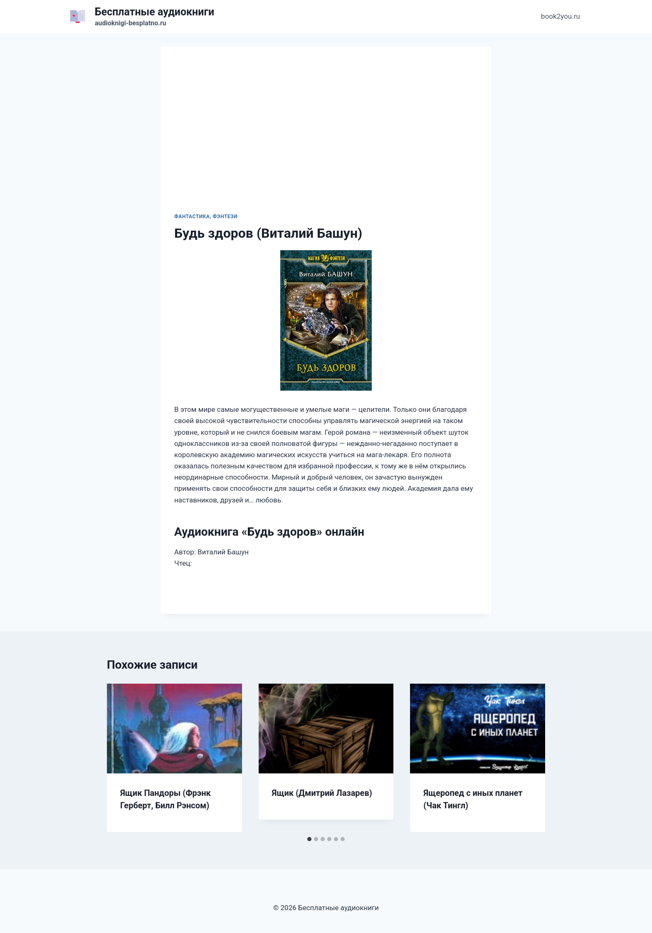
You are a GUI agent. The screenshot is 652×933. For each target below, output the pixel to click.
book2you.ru (560, 16)
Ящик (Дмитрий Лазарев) (322, 793)
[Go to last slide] (121, 757)
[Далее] (530, 757)
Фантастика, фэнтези (205, 216)
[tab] (309, 839)
